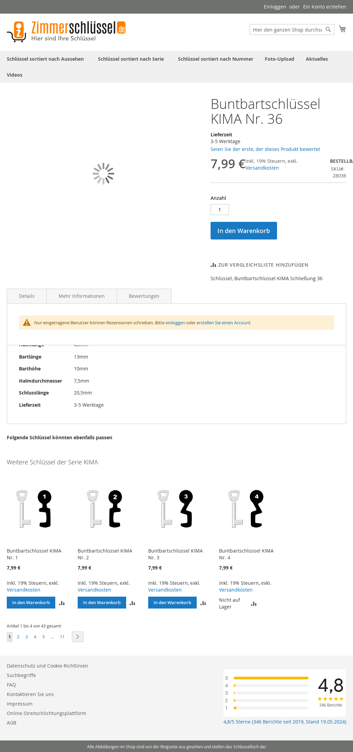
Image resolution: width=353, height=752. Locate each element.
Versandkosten (262, 168)
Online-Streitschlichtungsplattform (46, 713)
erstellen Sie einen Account (224, 323)
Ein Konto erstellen (324, 6)
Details (27, 296)
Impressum (20, 703)
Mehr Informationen (82, 296)
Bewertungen (144, 296)
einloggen (175, 323)
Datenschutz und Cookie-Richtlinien (47, 665)
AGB (11, 722)
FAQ (11, 684)
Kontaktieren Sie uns (30, 694)
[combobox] (292, 29)
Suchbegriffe (21, 675)
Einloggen (275, 6)
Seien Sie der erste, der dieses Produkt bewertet (265, 149)
